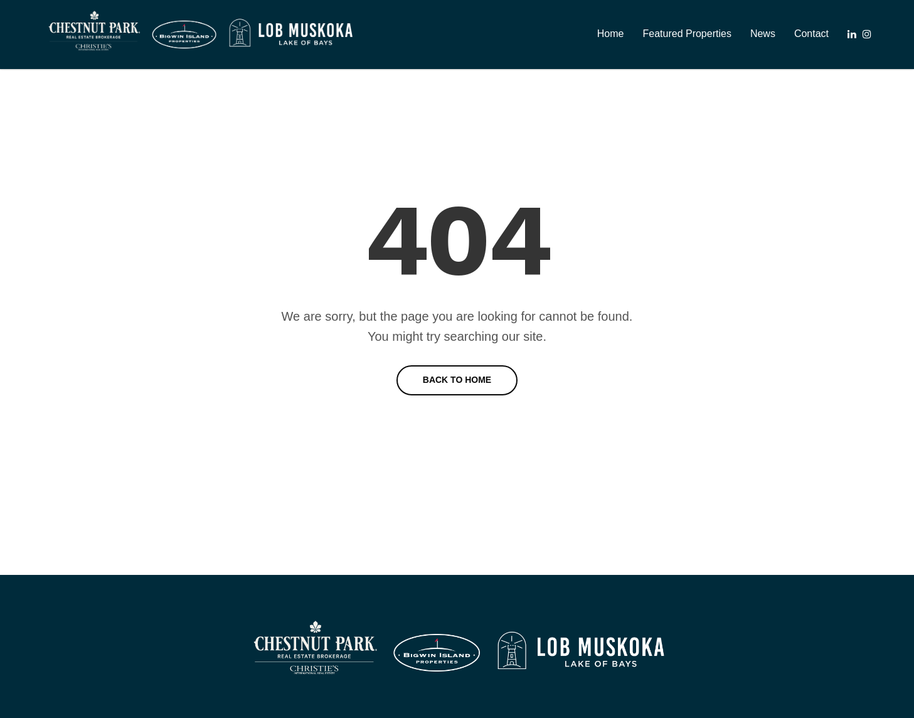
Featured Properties (686, 33)
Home (610, 33)
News (762, 33)
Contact (811, 33)
